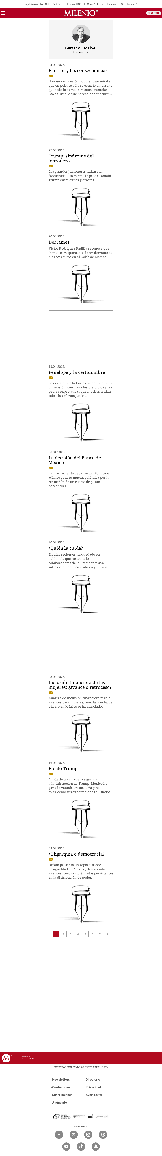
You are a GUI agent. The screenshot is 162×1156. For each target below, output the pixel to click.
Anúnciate (59, 1102)
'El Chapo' (89, 4)
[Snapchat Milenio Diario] (96, 1146)
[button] (3, 14)
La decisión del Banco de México (75, 460)
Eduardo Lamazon (107, 4)
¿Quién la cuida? (66, 548)
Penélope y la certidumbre (77, 372)
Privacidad (93, 1087)
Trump (130, 4)
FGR (122, 4)
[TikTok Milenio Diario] (81, 1146)
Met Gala (45, 4)
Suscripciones (62, 1095)
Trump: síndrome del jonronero (71, 158)
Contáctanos (61, 1087)
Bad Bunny (58, 4)
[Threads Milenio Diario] (103, 1135)
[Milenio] (81, 13)
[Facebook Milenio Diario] (59, 1135)
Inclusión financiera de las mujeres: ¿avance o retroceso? (80, 684)
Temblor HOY (74, 4)
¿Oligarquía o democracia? (77, 854)
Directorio (93, 1079)
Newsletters (61, 1079)
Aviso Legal (94, 1095)
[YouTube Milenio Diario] (66, 1146)
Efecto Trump (63, 768)
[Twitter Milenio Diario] (74, 1135)
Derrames (59, 242)
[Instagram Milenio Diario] (88, 1135)
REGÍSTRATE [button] (153, 13)
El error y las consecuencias (78, 70)
